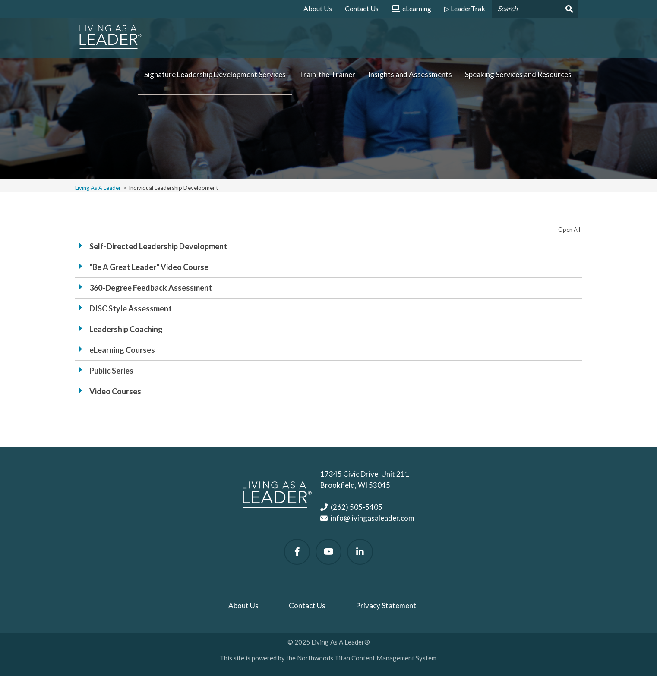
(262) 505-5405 (356, 507)
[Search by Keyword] (525, 9)
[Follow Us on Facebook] (297, 552)
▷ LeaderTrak (464, 8)
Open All (569, 229)
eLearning (411, 11)
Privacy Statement (386, 605)
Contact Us (362, 8)
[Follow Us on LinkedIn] (360, 552)
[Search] (568, 9)
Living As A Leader (98, 187)
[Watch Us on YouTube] (328, 552)
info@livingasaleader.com (372, 517)
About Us (317, 8)
